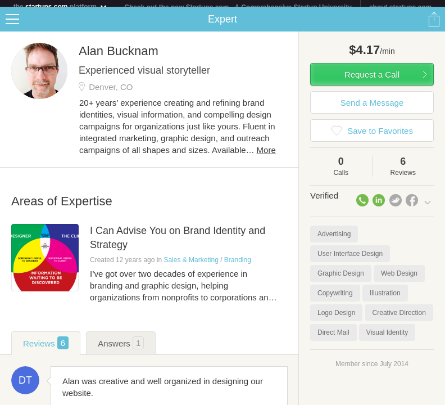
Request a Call (371, 81)
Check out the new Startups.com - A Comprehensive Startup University (238, 7)
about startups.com (400, 7)
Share (434, 26)
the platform (60, 6)
